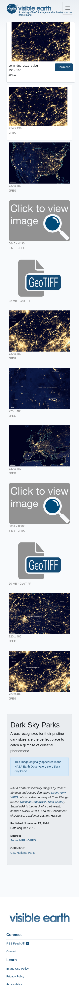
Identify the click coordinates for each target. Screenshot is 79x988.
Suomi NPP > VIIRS (23, 840)
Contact (11, 951)
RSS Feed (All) (17, 943)
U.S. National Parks (22, 852)
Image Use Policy (17, 968)
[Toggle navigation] (67, 8)
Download (64, 67)
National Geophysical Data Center (41, 801)
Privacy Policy (15, 976)
